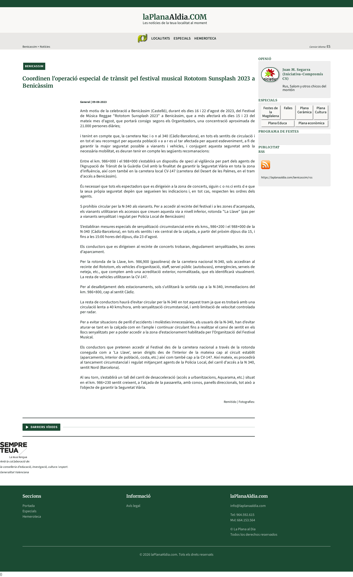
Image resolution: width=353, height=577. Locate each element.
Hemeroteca (205, 38)
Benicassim (30, 46)
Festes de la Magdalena (270, 112)
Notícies (45, 46)
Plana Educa (277, 123)
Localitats (160, 38)
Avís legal (133, 505)
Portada (29, 505)
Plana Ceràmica (304, 110)
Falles (288, 108)
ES (328, 46)
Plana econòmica (311, 123)
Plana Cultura (320, 110)
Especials (182, 38)
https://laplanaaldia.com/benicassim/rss (286, 177)
